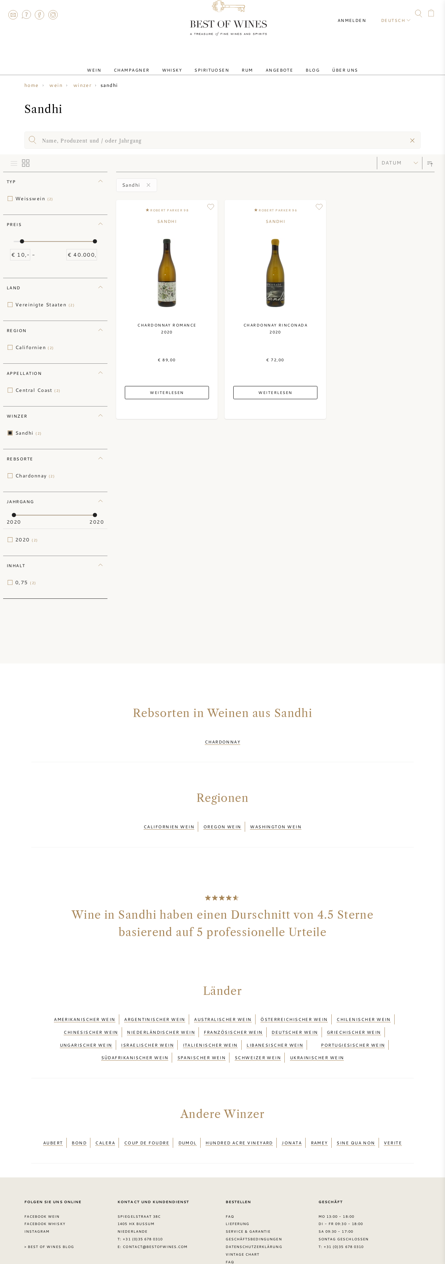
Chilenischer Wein (364, 1008)
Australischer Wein (222, 1008)
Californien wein (169, 820)
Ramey (319, 1114)
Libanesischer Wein (274, 1025)
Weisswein (34, 198)
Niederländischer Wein (161, 1017)
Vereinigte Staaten (45, 304)
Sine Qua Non (356, 1114)
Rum (244, 63)
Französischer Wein (233, 1017)
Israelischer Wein (147, 1025)
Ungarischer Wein (86, 1025)
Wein (113, 63)
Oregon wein (222, 820)
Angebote (271, 63)
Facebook (39, 14)
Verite (393, 1114)
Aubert (53, 1114)
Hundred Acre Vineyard (239, 1114)
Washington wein (275, 820)
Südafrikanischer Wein (135, 1034)
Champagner (145, 63)
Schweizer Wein (258, 1034)
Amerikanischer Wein (84, 1008)
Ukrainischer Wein (317, 1034)
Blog (299, 63)
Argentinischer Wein (154, 1008)
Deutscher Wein (295, 1017)
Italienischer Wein (210, 1025)
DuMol (187, 1114)
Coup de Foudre (146, 1114)
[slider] (22, 241)
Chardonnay (35, 476)
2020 (26, 540)
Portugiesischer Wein (353, 1025)
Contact (13, 14)
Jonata (292, 1114)
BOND (79, 1114)
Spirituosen (214, 63)
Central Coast (38, 390)
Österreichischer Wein (294, 1008)
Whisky (180, 63)
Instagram (53, 14)
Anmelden (358, 14)
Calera (105, 1114)
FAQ (26, 14)
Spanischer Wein (201, 1034)
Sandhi (28, 433)
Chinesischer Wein (91, 1017)
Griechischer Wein (354, 1017)
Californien (34, 347)
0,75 (26, 582)
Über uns (326, 63)
